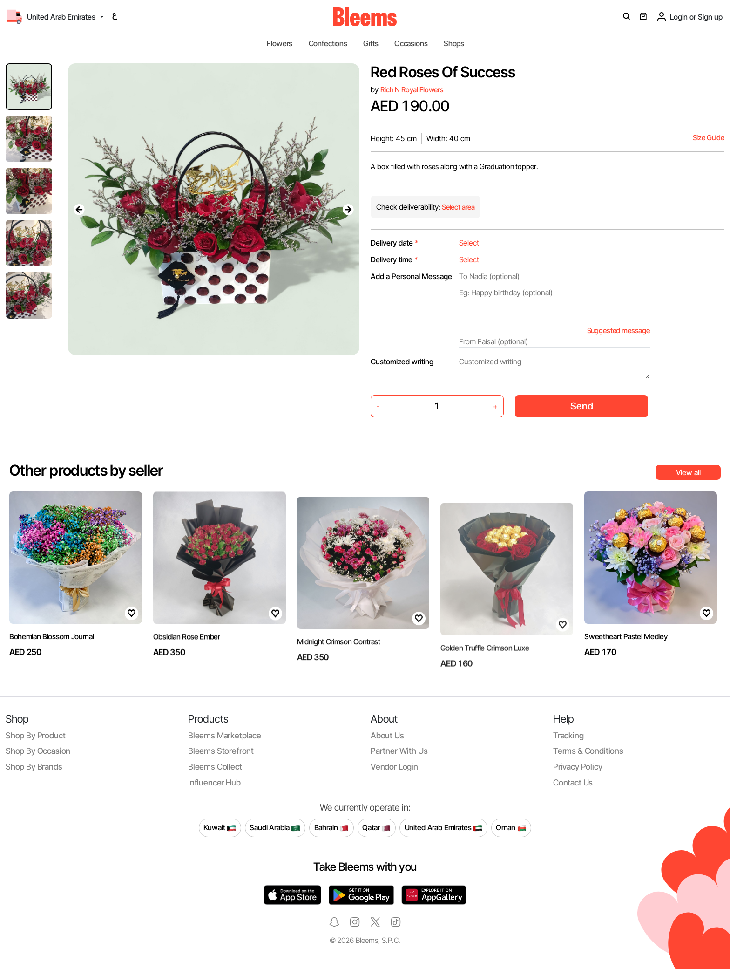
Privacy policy (577, 766)
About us (387, 735)
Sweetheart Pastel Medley (625, 645)
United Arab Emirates (444, 828)
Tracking (568, 735)
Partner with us (399, 751)
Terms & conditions (588, 751)
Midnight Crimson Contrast (338, 671)
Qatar (376, 828)
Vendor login (394, 766)
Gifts (370, 43)
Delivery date (395, 242)
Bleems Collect (215, 766)
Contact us (573, 782)
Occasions (411, 43)
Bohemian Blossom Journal (51, 645)
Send (581, 406)
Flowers (279, 43)
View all (688, 472)
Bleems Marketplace (224, 735)
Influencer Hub (214, 782)
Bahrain (331, 828)
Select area (457, 207)
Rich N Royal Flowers (412, 89)
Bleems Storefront (221, 751)
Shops (454, 43)
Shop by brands (34, 766)
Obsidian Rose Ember (186, 668)
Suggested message (618, 330)
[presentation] (79, 209)
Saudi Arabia (275, 828)
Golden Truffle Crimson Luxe (484, 672)
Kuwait (219, 828)
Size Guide (708, 137)
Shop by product (35, 735)
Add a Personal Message (411, 276)
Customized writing (402, 361)
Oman (511, 828)
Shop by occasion (38, 751)
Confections (328, 43)
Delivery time (394, 259)
